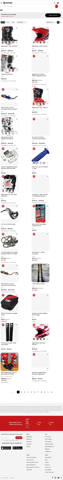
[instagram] (55, 477)
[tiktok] (61, 477)
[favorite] (16, 28)
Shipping (47, 449)
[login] (54, 2)
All (2, 22)
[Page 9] (44, 392)
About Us (47, 464)
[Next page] (48, 392)
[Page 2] (21, 392)
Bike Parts (29, 439)
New (8, 22)
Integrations (48, 451)
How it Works (48, 439)
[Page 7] (38, 392)
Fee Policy (29, 469)
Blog (46, 459)
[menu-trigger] (1, 2)
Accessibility (48, 469)
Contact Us (48, 467)
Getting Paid (48, 441)
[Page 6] (34, 392)
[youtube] (58, 477)
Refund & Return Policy (32, 462)
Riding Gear (29, 436)
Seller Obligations (49, 446)
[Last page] (51, 392)
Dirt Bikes (28, 444)
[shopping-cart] (58, 3)
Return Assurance (30, 464)
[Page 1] (18, 392)
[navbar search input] (29, 6)
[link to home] (8, 2)
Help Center (48, 457)
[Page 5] (31, 392)
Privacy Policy (29, 459)
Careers (47, 462)
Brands (28, 446)
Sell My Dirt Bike (49, 444)
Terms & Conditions (31, 457)
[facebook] (52, 477)
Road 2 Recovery (49, 472)
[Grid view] (58, 22)
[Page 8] (41, 392)
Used (13, 22)
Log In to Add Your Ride (8, 16)
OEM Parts (29, 441)
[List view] (60, 22)
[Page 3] (24, 392)
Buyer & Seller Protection (32, 467)
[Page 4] (28, 392)
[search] (56, 6)
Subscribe (18, 437)
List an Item (48, 436)
